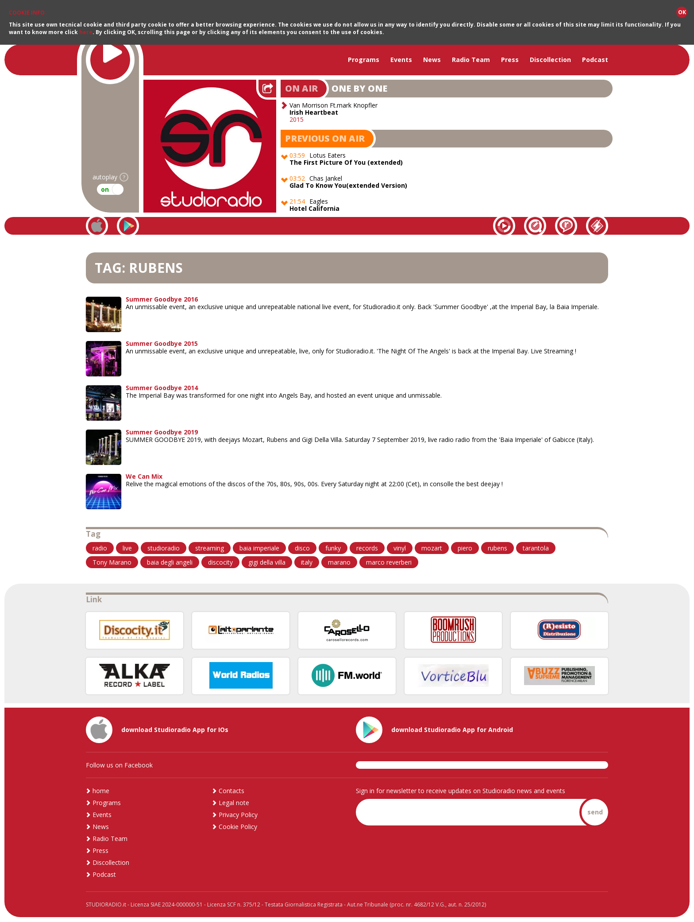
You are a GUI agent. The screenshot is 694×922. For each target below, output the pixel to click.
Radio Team (471, 59)
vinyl (399, 548)
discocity (220, 562)
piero (465, 548)
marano (339, 562)
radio (100, 548)
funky (333, 548)
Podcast (595, 59)
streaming (209, 548)
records (367, 548)
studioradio (163, 548)
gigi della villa (266, 562)
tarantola (536, 548)
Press (510, 59)
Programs (363, 59)
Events (401, 59)
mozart (431, 548)
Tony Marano (112, 562)
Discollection (550, 59)
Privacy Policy (238, 814)
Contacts (231, 790)
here (86, 32)
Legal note (234, 802)
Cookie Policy (238, 826)
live (127, 548)
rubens (497, 548)
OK (682, 12)
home (101, 790)
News (432, 59)
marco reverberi (389, 562)
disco (302, 548)
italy (306, 562)
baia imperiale (259, 548)
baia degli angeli (170, 562)
